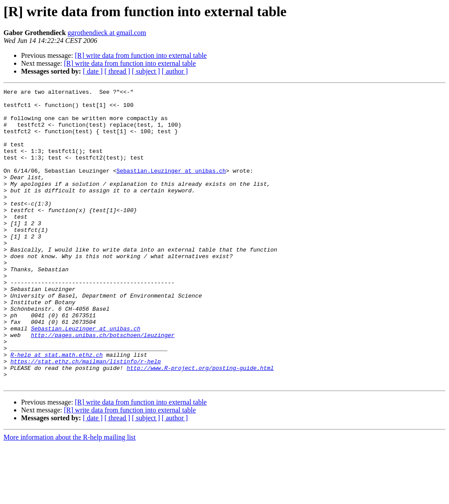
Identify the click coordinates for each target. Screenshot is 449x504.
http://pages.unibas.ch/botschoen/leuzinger (103, 385)
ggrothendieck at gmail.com (107, 32)
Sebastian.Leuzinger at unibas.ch (171, 188)
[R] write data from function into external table (141, 55)
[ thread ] (117, 71)
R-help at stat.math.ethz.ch (57, 408)
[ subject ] (146, 71)
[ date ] (93, 71)
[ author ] (175, 71)
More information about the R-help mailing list (69, 496)
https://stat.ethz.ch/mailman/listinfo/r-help (86, 416)
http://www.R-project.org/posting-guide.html (200, 424)
